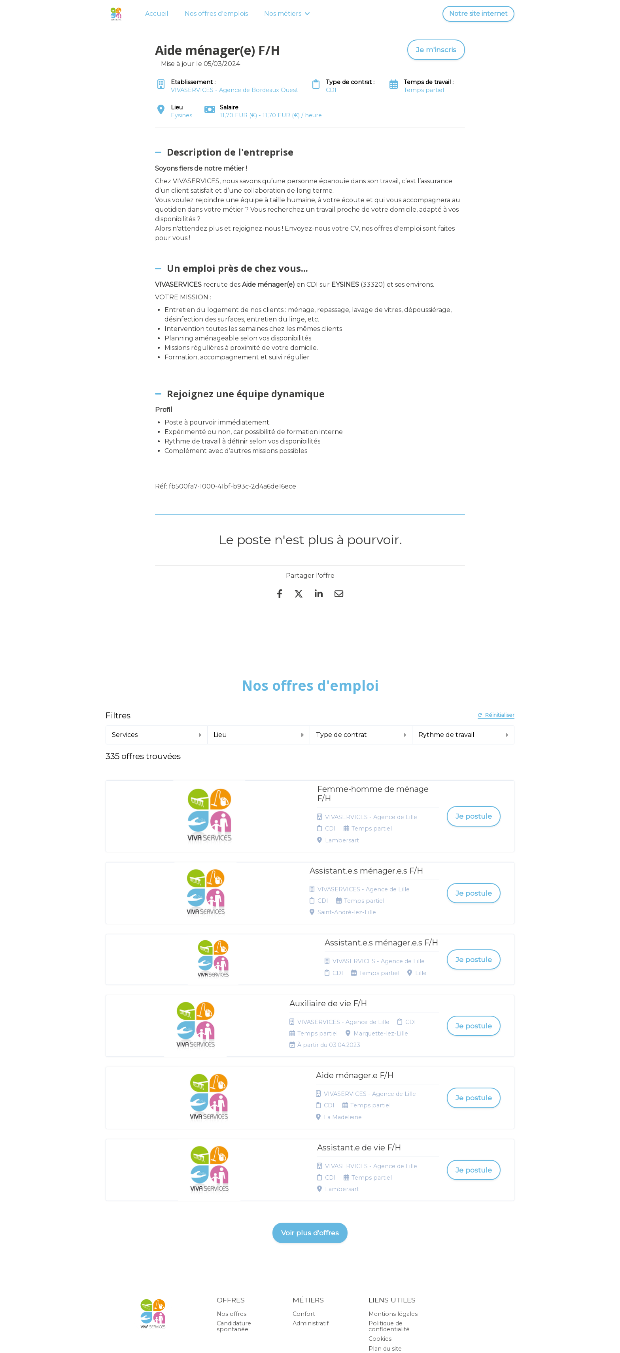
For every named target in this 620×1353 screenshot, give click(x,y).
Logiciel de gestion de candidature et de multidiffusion (310, 1338)
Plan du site (385, 1235)
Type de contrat (361, 735)
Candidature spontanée (234, 1213)
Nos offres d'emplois (216, 13)
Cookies (380, 1225)
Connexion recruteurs (384, 1247)
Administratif (311, 1210)
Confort (304, 1200)
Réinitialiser (496, 715)
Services (157, 735)
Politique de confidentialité (389, 1213)
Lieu (259, 735)
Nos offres (231, 1200)
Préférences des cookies (392, 1263)
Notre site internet (478, 13)
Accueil (156, 13)
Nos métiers (287, 13)
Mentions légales (393, 1200)
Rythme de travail (463, 735)
